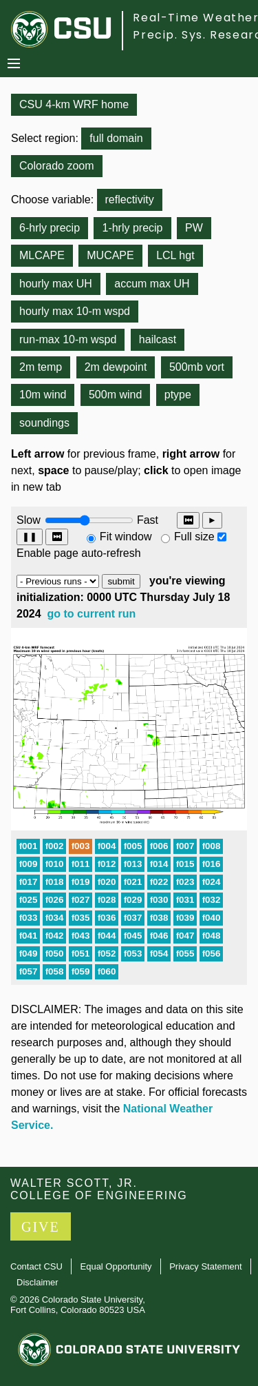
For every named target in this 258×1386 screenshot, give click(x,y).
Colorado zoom (56, 166)
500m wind (115, 394)
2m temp (40, 367)
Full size (194, 536)
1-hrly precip (132, 228)
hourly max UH (55, 283)
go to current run (91, 614)
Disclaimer (37, 1282)
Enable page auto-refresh (79, 553)
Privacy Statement (205, 1266)
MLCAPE (42, 255)
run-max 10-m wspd (67, 339)
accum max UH (151, 283)
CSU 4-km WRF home (74, 104)
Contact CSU (36, 1266)
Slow (29, 520)
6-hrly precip (49, 228)
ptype (177, 394)
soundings (44, 423)
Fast (146, 520)
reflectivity (129, 199)
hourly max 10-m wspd (74, 311)
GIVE (40, 1226)
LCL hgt (175, 255)
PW (194, 228)
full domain (115, 138)
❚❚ (29, 536)
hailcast (157, 339)
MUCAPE (110, 255)
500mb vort (196, 367)
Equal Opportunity (116, 1266)
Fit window (126, 536)
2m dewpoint (116, 367)
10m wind (42, 394)
